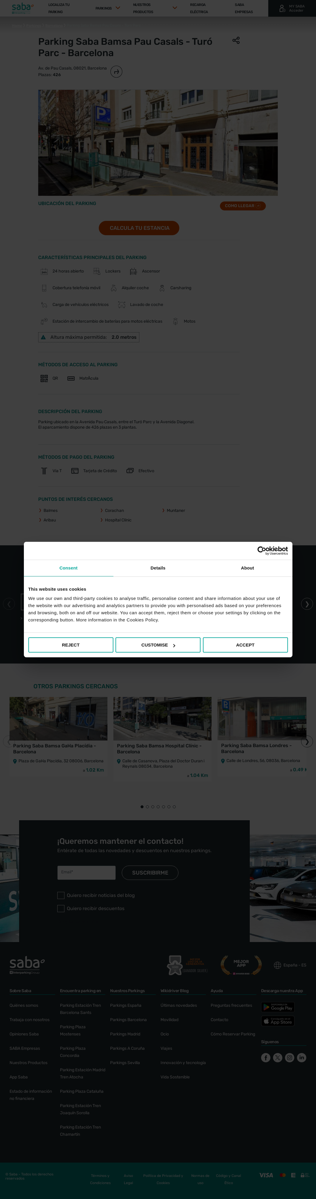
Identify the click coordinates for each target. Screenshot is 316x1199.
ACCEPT (245, 644)
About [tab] (247, 567)
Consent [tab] (68, 567)
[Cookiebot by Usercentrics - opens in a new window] (262, 550)
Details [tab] (158, 567)
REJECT (70, 644)
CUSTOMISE (158, 644)
